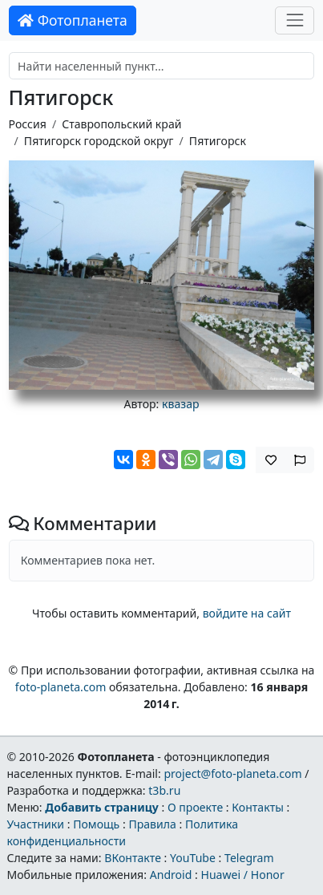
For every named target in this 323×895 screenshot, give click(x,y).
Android (171, 874)
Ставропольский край (121, 124)
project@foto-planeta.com (232, 773)
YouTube (193, 857)
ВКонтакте (132, 857)
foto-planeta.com (61, 687)
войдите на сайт (247, 613)
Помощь (96, 824)
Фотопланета (72, 20)
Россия (27, 124)
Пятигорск (217, 140)
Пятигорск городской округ (99, 140)
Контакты (258, 807)
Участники (35, 824)
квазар (181, 403)
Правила (152, 824)
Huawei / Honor (242, 874)
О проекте (195, 807)
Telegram (249, 857)
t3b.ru (164, 790)
